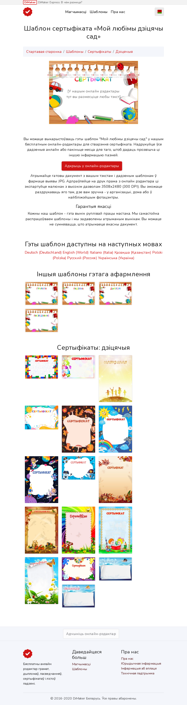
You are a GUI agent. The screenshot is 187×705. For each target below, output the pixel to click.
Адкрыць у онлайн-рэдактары (92, 165)
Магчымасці (75, 11)
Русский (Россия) (82, 257)
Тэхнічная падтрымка (137, 673)
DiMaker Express (49, 2)
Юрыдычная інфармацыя (141, 663)
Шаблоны (98, 11)
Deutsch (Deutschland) (43, 252)
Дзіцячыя (124, 51)
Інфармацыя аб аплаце (139, 668)
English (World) (76, 252)
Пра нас (118, 11)
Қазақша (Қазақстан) (133, 252)
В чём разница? (71, 2)
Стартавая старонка (44, 51)
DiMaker (30, 2)
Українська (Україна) (116, 257)
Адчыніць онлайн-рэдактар (91, 633)
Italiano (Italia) (102, 252)
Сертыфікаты (99, 51)
